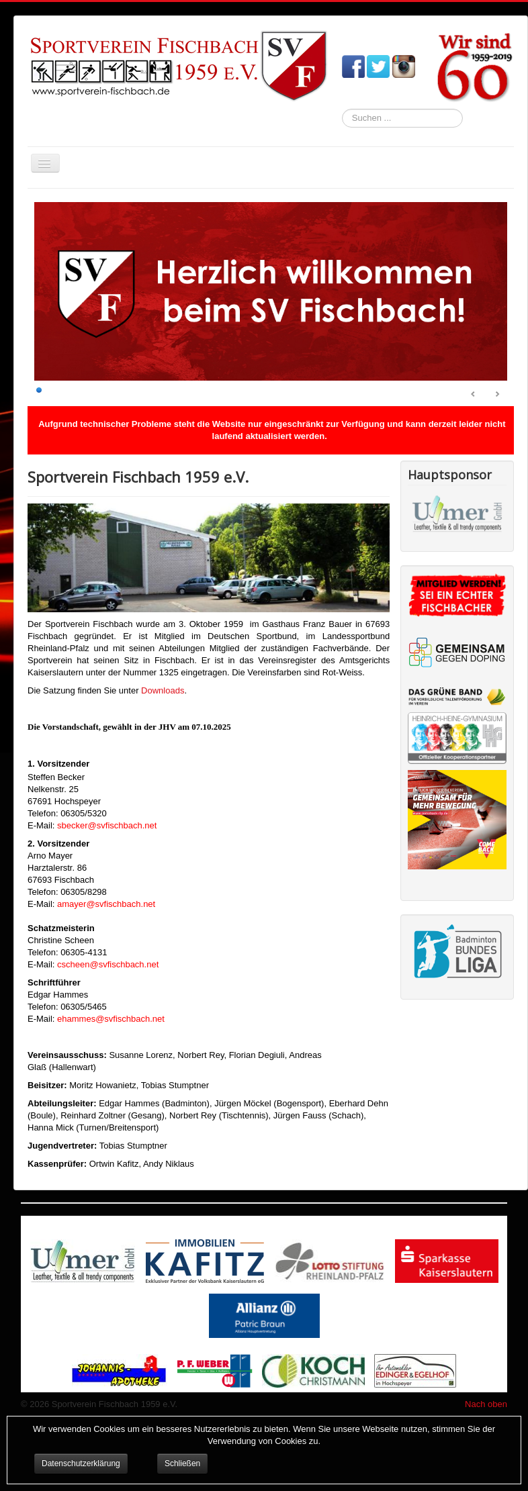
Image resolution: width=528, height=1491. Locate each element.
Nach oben (486, 1404)
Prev (474, 395)
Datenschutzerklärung (81, 1463)
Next (497, 395)
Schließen (182, 1463)
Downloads (162, 690)
